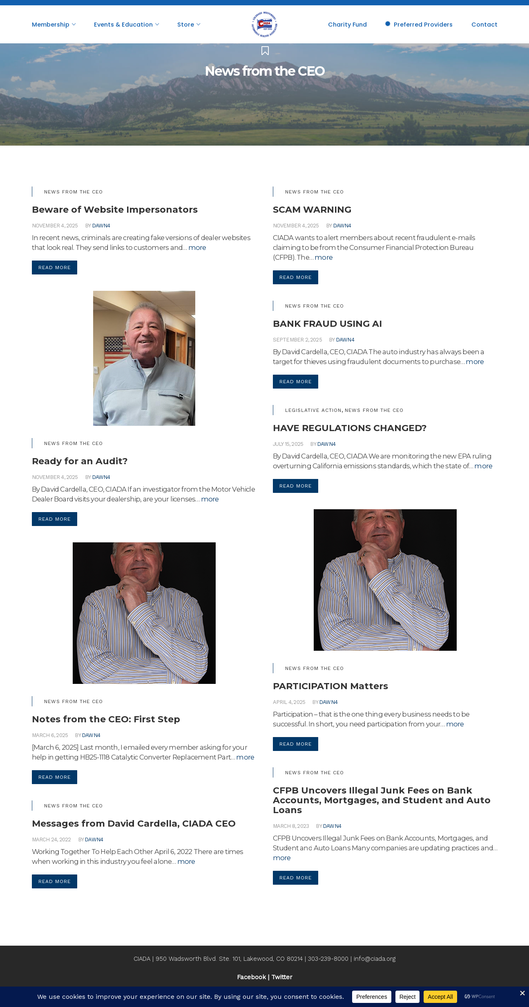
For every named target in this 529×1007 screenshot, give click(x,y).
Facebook (251, 977)
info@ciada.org (374, 958)
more (197, 247)
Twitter (281, 977)
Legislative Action (313, 410)
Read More (54, 267)
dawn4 (101, 226)
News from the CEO (73, 192)
